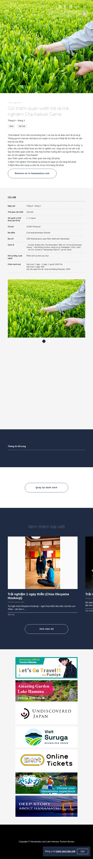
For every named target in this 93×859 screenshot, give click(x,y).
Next (88, 309)
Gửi (82, 851)
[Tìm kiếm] (84, 13)
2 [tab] (49, 341)
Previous (5, 309)
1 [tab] (44, 341)
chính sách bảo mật (65, 851)
